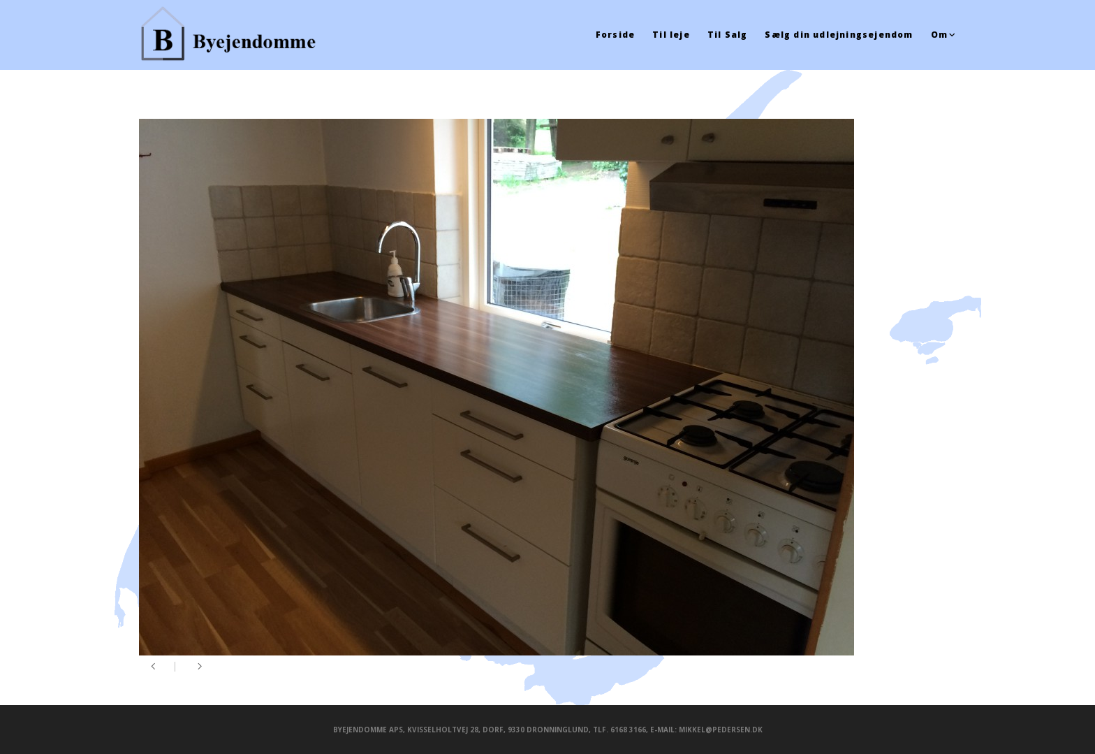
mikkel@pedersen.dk (721, 729)
